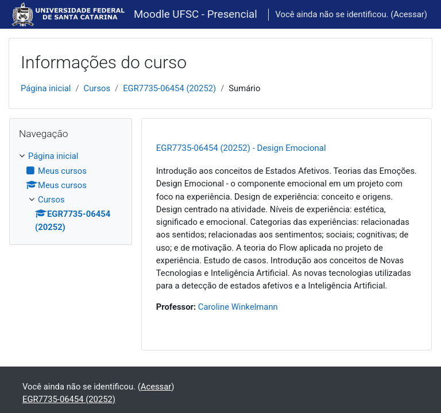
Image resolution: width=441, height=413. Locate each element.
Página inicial (46, 88)
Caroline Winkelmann (238, 307)
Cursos (97, 88)
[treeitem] (70, 191)
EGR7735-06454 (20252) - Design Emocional (241, 148)
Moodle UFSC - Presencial (195, 14)
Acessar (408, 14)
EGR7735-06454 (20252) (169, 88)
